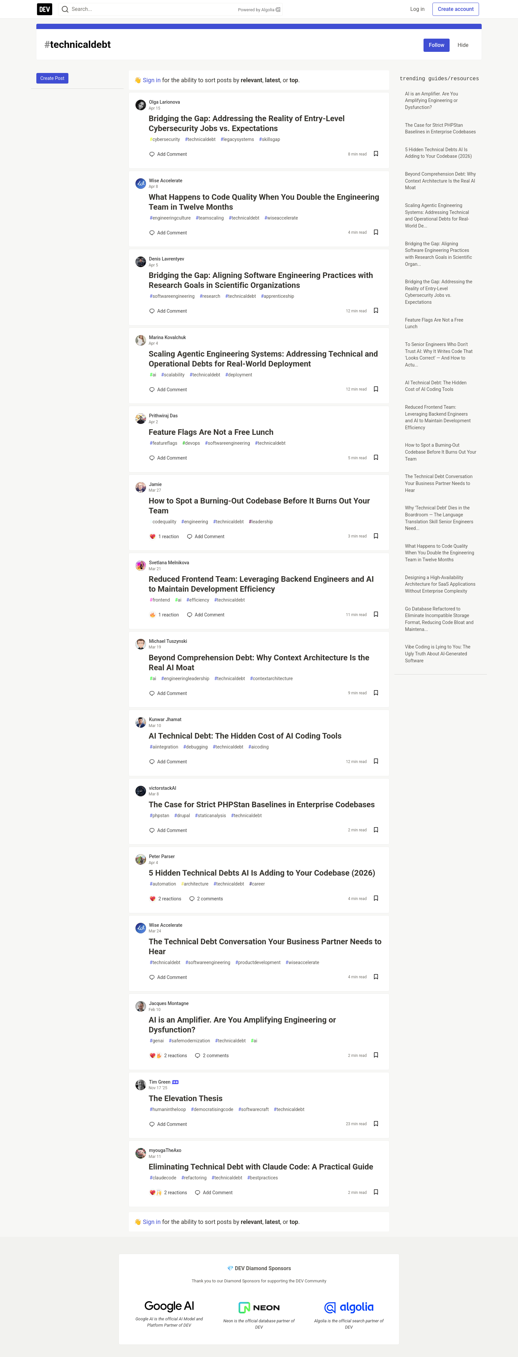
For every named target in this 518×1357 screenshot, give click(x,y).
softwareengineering (172, 296)
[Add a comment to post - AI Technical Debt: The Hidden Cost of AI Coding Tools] (168, 761)
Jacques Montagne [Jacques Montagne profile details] (169, 1003)
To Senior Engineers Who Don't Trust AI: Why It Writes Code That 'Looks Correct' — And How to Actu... (438, 354)
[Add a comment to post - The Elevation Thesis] (168, 1124)
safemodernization (189, 1040)
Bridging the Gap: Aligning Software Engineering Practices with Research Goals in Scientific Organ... (438, 254)
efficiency (197, 600)
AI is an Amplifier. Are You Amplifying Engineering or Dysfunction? (242, 1024)
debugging (195, 747)
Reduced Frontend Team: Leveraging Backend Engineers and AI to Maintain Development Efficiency (261, 584)
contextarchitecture (271, 678)
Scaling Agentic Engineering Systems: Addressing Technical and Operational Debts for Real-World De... (437, 215)
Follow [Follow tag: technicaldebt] (436, 45)
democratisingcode (212, 1109)
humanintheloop (168, 1109)
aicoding (258, 747)
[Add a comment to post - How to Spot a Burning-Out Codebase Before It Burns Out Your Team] (164, 536)
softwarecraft (253, 1109)
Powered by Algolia (259, 9)
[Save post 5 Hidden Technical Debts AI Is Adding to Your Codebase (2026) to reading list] (376, 898)
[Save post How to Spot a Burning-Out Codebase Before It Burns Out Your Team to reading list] (376, 536)
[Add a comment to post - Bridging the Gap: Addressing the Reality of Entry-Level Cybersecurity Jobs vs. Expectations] (168, 154)
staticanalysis (210, 815)
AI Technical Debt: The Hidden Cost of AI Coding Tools (245, 736)
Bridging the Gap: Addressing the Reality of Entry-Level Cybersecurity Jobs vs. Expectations (247, 123)
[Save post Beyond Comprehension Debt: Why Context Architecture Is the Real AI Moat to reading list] (376, 693)
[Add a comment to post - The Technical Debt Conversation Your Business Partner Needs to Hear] (168, 977)
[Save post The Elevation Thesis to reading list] (376, 1124)
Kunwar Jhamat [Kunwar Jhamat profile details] (165, 719)
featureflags (163, 443)
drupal (182, 815)
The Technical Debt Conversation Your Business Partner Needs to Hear (265, 946)
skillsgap (269, 139)
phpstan (159, 815)
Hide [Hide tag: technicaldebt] (463, 45)
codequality (163, 521)
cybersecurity (165, 139)
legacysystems (237, 139)
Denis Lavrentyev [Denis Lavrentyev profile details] (166, 258)
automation (163, 884)
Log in (417, 9)
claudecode (163, 1177)
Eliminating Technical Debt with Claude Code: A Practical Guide (261, 1166)
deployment (238, 374)
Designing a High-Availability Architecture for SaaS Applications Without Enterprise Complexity (440, 584)
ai (153, 374)
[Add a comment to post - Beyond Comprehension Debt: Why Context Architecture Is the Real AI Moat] (168, 693)
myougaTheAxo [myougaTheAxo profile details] (165, 1150)
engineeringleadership (185, 678)
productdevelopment (257, 962)
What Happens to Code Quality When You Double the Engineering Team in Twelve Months (264, 202)
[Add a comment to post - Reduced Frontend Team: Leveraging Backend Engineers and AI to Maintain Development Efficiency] (164, 615)
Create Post (52, 78)
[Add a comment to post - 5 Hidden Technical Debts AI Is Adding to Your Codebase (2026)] (165, 899)
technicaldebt (200, 139)
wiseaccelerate (281, 218)
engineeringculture (170, 218)
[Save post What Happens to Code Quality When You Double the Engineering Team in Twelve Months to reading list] (376, 233)
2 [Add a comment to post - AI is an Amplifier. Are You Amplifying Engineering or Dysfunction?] (211, 1056)
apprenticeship (277, 296)
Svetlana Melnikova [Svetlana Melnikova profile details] (169, 562)
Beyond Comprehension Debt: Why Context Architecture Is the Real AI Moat (259, 662)
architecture (194, 884)
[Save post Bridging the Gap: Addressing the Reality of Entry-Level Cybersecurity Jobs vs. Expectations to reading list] (376, 154)
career (257, 884)
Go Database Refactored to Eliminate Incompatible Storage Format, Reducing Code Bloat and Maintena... (439, 619)
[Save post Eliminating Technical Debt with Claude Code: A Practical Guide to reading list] (376, 1192)
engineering (194, 521)
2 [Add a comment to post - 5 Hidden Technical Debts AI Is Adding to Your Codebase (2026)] (205, 899)
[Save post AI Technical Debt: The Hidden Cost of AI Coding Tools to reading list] (376, 761)
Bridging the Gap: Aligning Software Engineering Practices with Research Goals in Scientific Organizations (261, 280)
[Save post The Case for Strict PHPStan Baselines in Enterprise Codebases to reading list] (376, 830)
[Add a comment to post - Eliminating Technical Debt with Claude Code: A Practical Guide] (168, 1193)
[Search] (65, 9)
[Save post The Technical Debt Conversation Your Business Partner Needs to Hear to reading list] (376, 977)
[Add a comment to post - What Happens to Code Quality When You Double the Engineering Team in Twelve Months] (168, 232)
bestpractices (262, 1177)
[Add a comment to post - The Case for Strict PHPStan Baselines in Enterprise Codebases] (168, 830)
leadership (261, 521)
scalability (173, 374)
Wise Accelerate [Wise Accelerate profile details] (165, 180)
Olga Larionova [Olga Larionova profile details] (164, 102)
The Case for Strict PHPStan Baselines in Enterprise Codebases (262, 804)
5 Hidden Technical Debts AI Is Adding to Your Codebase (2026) (262, 873)
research (210, 296)
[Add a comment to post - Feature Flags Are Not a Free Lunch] (168, 458)
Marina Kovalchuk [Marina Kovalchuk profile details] (167, 337)
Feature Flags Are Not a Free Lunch (211, 432)
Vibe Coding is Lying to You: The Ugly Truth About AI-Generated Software (437, 653)
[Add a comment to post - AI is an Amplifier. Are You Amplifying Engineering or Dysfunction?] (168, 1055)
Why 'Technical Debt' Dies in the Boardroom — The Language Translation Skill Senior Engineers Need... (439, 518)
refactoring (194, 1177)
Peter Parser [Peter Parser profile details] (162, 856)
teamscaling (210, 218)
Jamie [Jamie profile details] (155, 484)
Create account (456, 9)
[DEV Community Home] (44, 9)
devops (191, 443)
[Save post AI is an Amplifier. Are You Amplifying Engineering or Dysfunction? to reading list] (376, 1055)
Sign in (152, 80)
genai (157, 1040)
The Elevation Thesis (186, 1098)
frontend (160, 600)
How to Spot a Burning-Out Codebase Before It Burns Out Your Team (259, 505)
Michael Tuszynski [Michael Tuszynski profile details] (168, 641)
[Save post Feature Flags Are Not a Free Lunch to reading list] (376, 458)
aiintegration (164, 747)
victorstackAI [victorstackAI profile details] (162, 788)
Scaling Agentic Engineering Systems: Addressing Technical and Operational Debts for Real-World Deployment (263, 358)
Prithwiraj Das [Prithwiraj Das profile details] (163, 415)
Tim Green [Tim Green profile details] (164, 1082)
